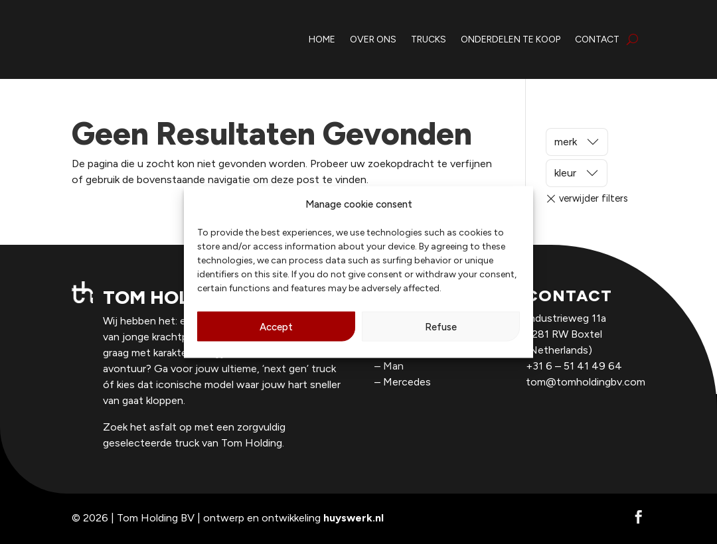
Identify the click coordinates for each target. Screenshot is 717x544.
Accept (276, 326)
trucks (428, 39)
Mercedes (407, 381)
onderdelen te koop (510, 39)
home (322, 39)
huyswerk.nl (353, 517)
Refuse (441, 326)
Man (393, 366)
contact (597, 39)
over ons (373, 39)
